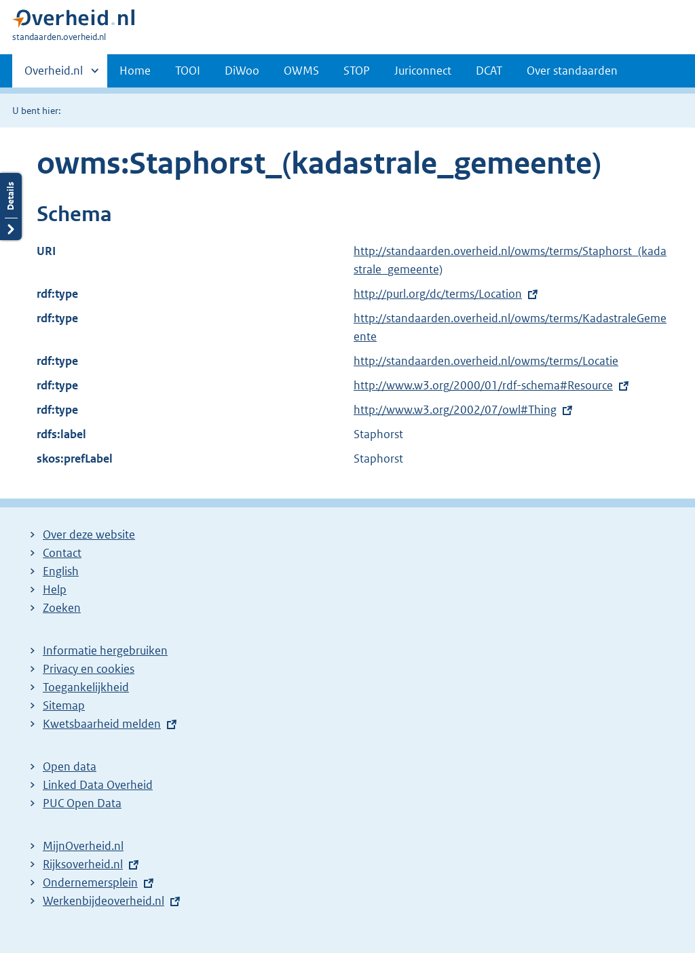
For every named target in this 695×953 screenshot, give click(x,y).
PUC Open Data (82, 803)
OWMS (301, 70)
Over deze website (89, 534)
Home (135, 70)
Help (55, 589)
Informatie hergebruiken (105, 650)
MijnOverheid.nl (83, 845)
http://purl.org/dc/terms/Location (438, 293)
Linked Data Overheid (98, 784)
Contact (62, 552)
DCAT (489, 70)
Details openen (11, 206)
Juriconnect (422, 70)
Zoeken (62, 607)
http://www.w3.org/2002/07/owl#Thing (455, 409)
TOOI (187, 70)
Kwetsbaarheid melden (102, 723)
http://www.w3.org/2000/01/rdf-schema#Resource (483, 385)
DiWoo (242, 70)
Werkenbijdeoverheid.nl (103, 900)
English (61, 571)
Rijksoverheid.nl (83, 864)
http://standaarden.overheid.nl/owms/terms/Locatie (486, 360)
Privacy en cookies (88, 668)
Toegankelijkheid (86, 687)
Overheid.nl (53, 74)
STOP (356, 70)
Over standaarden (572, 70)
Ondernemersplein (90, 882)
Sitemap (64, 705)
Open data (69, 766)
